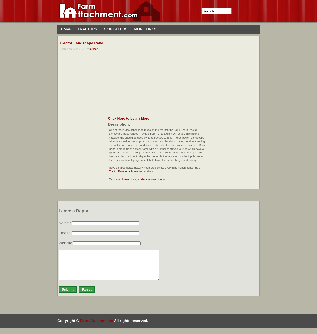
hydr (133, 179)
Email (65, 233)
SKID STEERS (115, 29)
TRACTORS (87, 29)
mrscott (93, 48)
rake (154, 179)
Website (65, 243)
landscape (144, 179)
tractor (162, 179)
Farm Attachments (96, 327)
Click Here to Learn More (128, 118)
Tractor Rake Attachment (124, 171)
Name (65, 223)
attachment (123, 179)
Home (66, 29)
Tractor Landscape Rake (81, 43)
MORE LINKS (145, 29)
